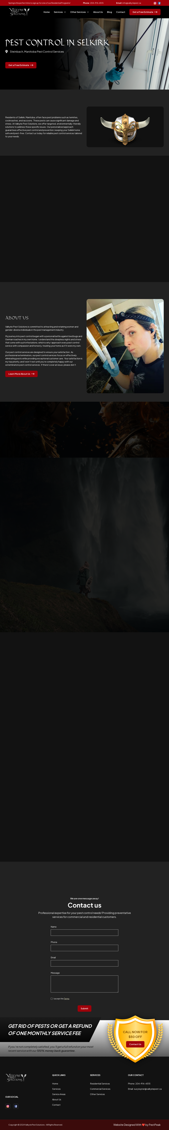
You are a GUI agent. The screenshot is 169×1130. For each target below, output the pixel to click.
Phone (54, 942)
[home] (19, 12)
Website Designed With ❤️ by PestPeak (137, 1124)
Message (55, 972)
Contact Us (135, 1044)
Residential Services (100, 1083)
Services (56, 1088)
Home (47, 12)
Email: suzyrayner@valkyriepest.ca (145, 1088)
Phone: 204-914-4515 (139, 1083)
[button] (60, 12)
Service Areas (58, 1094)
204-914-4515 (97, 3)
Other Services (97, 1094)
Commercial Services (100, 1088)
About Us (98, 12)
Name (54, 926)
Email (53, 957)
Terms (66, 998)
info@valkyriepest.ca (132, 3)
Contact (120, 12)
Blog (109, 12)
